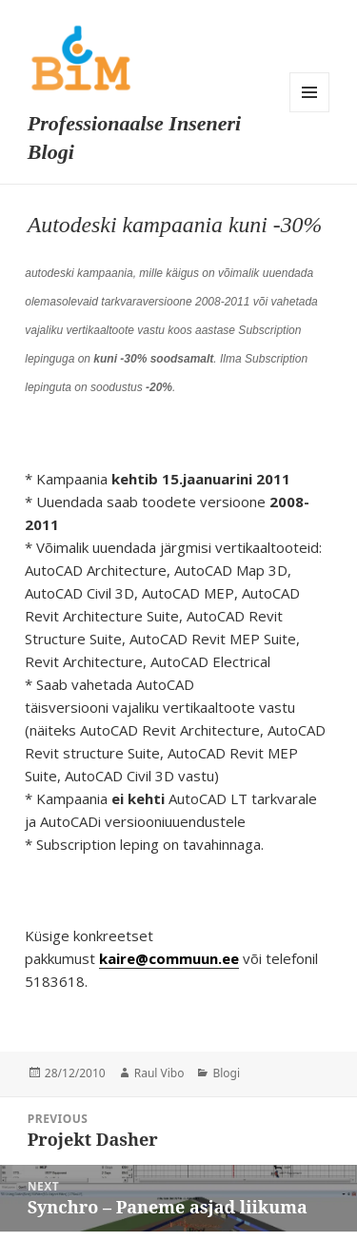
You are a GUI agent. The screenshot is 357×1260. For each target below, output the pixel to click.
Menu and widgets (309, 92)
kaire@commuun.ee (169, 958)
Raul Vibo (159, 1073)
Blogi (226, 1073)
